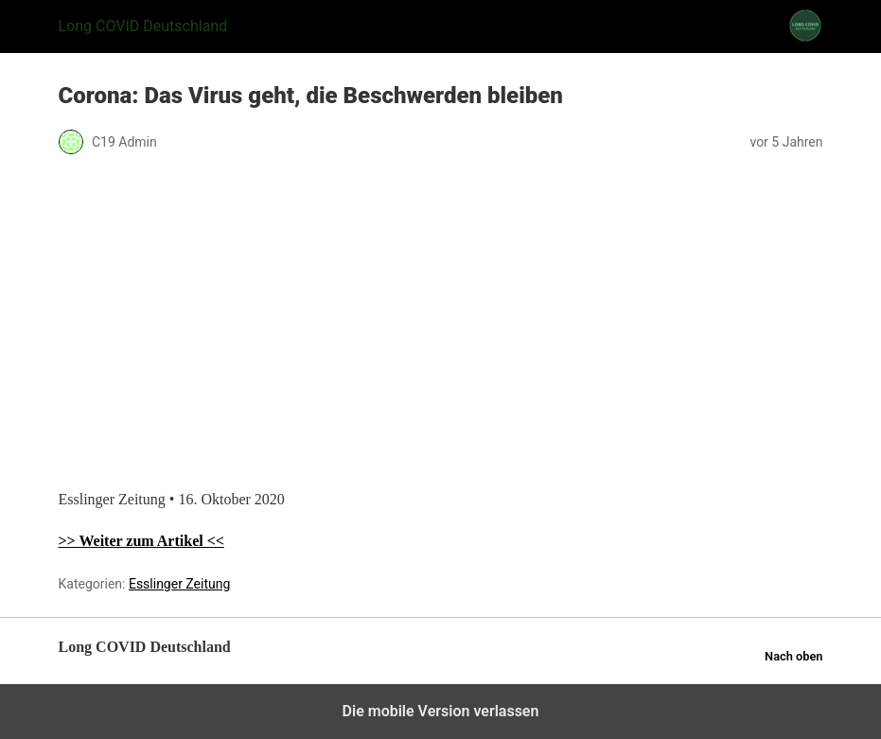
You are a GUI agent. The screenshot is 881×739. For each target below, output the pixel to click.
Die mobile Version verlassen (441, 711)
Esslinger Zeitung (179, 583)
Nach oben (793, 656)
